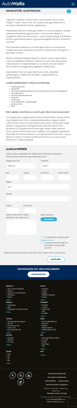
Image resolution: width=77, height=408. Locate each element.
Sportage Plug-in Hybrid (51, 338)
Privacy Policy (57, 399)
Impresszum (64, 381)
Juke (9, 307)
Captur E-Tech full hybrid (16, 293)
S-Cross (10, 342)
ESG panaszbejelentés (57, 373)
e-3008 (44, 307)
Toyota (9, 319)
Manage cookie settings (57, 393)
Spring (44, 291)
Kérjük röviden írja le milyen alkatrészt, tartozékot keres (17, 216)
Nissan (9, 302)
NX (9, 360)
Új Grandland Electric (49, 321)
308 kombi (46, 309)
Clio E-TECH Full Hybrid (16, 289)
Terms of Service (53, 402)
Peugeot (44, 302)
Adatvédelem (50, 381)
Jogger (44, 293)
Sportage (45, 344)
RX (8, 358)
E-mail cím (44, 173)
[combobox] (21, 166)
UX (9, 356)
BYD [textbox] (9, 187)
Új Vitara (11, 338)
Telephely (44, 161)
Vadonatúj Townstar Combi (18, 309)
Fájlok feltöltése (47, 215)
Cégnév (26, 173)
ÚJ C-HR (10, 324)
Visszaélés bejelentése (57, 377)
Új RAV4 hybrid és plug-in (17, 321)
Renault (9, 286)
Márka (8, 182)
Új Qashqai (11, 305)
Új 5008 (45, 305)
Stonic (44, 342)
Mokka (44, 326)
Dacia (42, 286)
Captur (10, 297)
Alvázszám (27, 205)
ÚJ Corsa (45, 324)
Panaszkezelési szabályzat (57, 385)
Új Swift (10, 340)
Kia (41, 335)
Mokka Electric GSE (49, 330)
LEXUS (8, 351)
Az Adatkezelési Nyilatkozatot (56, 237)
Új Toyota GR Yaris (14, 330)
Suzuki (9, 335)
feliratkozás (38, 274)
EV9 (43, 346)
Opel (42, 319)
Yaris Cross (12, 328)
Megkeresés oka (13, 161)
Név (7, 173)
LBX (9, 354)
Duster (44, 297)
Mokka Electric (47, 328)
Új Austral (11, 295)
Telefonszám (63, 173)
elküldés (56, 259)
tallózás (48, 219)
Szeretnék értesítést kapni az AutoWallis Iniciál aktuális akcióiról (56, 245)
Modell (9, 194)
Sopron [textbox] (45, 165)
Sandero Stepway (48, 295)
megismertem (47, 240)
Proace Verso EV (13, 326)
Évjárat (9, 205)
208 (43, 311)
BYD (42, 351)
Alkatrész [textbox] (11, 165)
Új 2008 (45, 313)
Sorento (45, 340)
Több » (8, 300)
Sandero (45, 289)
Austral (10, 291)
